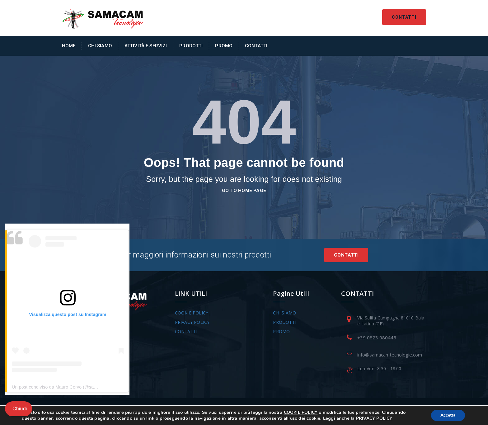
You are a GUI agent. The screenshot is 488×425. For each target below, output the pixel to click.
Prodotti (191, 46)
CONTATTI (186, 331)
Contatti (404, 17)
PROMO (281, 331)
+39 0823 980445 (376, 337)
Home (69, 46)
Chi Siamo (100, 46)
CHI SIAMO (284, 313)
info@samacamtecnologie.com (389, 355)
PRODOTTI (284, 322)
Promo (223, 46)
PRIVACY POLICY (192, 322)
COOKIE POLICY (192, 313)
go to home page (244, 190)
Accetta (448, 415)
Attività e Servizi (145, 46)
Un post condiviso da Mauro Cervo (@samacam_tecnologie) (73, 387)
